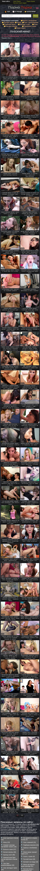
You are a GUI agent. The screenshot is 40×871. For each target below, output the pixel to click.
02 (22, 815)
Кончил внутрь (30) (9, 852)
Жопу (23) (6, 842)
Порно (20, 7)
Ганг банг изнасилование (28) (7, 864)
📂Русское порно (8, 22)
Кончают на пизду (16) (30, 862)
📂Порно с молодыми (29, 20)
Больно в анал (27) (9, 849)
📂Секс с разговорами (30, 22)
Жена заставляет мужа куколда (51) (28, 865)
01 (17, 815)
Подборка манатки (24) (31, 845)
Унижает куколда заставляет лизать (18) (8, 846)
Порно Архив (31, 1)
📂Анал (35, 24)
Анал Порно (17, 1)
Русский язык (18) (29, 859)
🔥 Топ (7, 11)
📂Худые (18, 22)
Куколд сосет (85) (9, 855)
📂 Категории (30, 11)
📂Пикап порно (20, 28)
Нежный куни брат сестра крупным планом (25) (9, 859)
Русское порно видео (19, 3)
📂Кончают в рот (24, 24)
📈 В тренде (17, 11)
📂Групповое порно (29, 26)
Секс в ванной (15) (29, 842)
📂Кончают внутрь (10, 26)
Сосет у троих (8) (29, 856)
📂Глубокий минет (9, 24)
